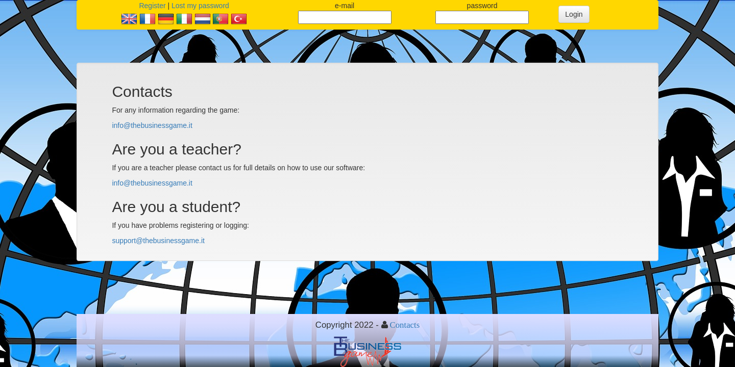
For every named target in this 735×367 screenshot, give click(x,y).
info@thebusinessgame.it (152, 125)
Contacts (405, 325)
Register (152, 6)
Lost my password (200, 6)
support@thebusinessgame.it (158, 241)
